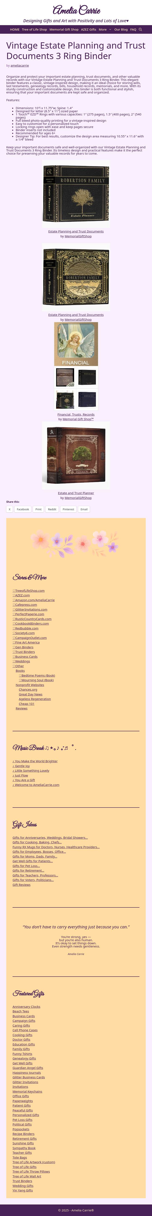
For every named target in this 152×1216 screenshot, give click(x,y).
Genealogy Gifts (24, 1058)
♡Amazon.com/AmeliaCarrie (34, 600)
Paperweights (23, 1101)
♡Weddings (21, 661)
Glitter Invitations (25, 1082)
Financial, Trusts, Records (75, 414)
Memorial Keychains (27, 1091)
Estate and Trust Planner (76, 493)
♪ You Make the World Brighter (35, 761)
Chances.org (28, 689)
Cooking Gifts (22, 1035)
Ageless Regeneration (35, 699)
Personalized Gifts (26, 1115)
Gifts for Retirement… (28, 870)
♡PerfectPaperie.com (28, 614)
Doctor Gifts (21, 1039)
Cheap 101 (27, 704)
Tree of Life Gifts (24, 1167)
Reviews (21, 708)
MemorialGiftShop (78, 236)
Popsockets (21, 1129)
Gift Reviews (21, 885)
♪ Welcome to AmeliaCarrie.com (36, 785)
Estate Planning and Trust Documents (76, 231)
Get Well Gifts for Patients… (33, 861)
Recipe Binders (23, 1134)
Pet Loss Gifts (22, 1120)
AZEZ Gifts (88, 29)
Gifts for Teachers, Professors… (35, 875)
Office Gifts (21, 1096)
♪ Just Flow (20, 775)
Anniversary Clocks (26, 1006)
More (106, 29)
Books (20, 670)
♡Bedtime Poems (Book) (37, 675)
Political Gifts (22, 1124)
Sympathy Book (24, 1148)
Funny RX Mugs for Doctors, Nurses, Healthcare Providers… (56, 847)
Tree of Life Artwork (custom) (34, 1162)
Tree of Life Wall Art (27, 1176)
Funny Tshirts (22, 1054)
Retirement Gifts (25, 1138)
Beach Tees (21, 1011)
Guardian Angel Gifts (28, 1068)
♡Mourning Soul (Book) (36, 680)
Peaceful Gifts (23, 1110)
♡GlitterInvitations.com (30, 609)
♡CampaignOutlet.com (30, 638)
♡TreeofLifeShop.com (29, 590)
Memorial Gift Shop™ (78, 419)
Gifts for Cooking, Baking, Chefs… (37, 842)
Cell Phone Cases (25, 1030)
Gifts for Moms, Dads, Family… (35, 856)
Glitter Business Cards (29, 1077)
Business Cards (24, 1016)
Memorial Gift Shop (64, 29)
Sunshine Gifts (23, 1143)
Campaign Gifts (24, 1020)
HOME (14, 29)
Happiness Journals (27, 1072)
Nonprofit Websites (30, 685)
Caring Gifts (21, 1025)
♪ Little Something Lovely (31, 770)
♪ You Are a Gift (24, 780)
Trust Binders (22, 1181)
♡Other (18, 666)
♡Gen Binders (23, 647)
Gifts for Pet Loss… (26, 866)
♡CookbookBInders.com (31, 623)
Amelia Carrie (76, 11)
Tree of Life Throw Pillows (31, 1171)
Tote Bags (20, 1157)
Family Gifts (21, 1049)
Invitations (20, 1086)
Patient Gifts (22, 1105)
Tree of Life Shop (34, 29)
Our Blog (121, 29)
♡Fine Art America (26, 642)
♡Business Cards (25, 656)
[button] (140, 29)
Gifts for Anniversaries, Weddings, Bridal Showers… (50, 837)
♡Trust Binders (24, 652)
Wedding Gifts (23, 1186)
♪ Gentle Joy (21, 766)
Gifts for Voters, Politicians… (33, 880)
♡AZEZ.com (21, 595)
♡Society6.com (24, 633)
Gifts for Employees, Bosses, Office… (39, 851)
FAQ (133, 29)
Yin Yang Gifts (23, 1190)
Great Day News (30, 694)
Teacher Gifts (22, 1152)
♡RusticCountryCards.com (32, 619)
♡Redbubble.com (26, 628)
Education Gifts (24, 1044)
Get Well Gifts (22, 1063)
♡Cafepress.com (25, 604)
